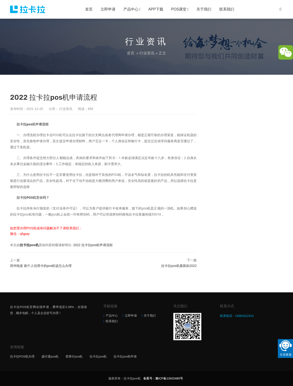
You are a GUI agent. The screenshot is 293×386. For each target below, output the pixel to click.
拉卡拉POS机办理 (22, 356)
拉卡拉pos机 (29, 245)
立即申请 (108, 9)
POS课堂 (179, 9)
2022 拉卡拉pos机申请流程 (93, 245)
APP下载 (155, 9)
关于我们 (203, 9)
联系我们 (226, 9)
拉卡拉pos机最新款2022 (179, 266)
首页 (89, 9)
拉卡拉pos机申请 (125, 356)
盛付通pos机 (50, 356)
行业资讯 (147, 53)
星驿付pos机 (74, 356)
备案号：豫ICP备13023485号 (163, 378)
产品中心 (130, 9)
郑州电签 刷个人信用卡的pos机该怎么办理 (41, 266)
